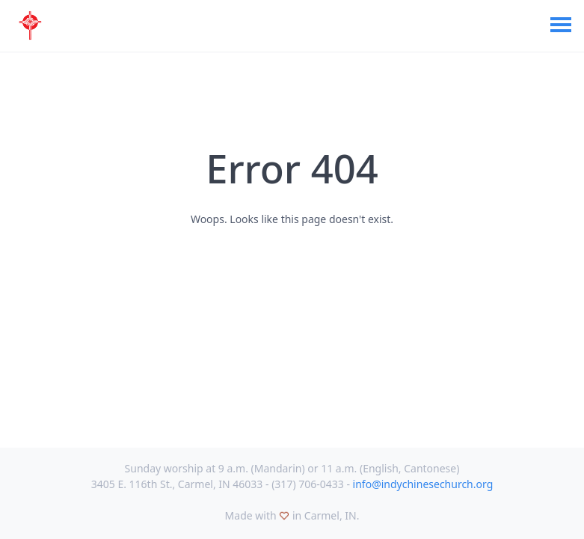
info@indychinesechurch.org (423, 484)
